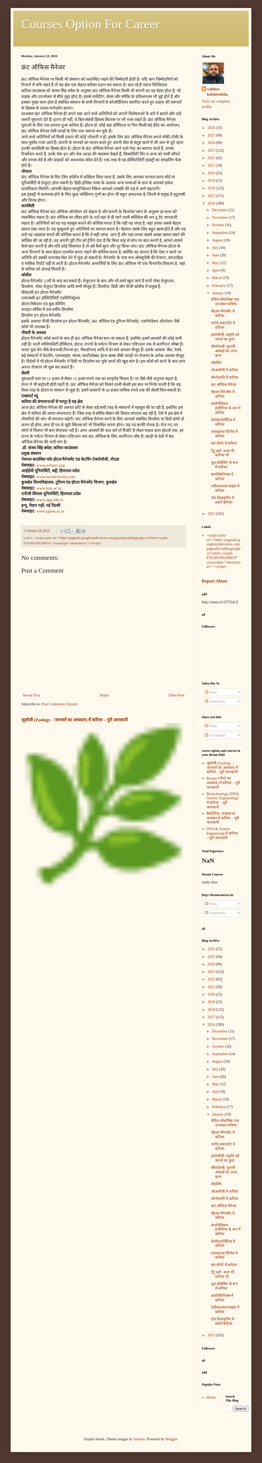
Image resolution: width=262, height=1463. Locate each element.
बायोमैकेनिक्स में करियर (222, 476)
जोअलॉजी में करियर (224, 370)
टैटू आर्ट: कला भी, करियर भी (223, 453)
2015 (212, 514)
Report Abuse (214, 581)
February (219, 286)
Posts (211, 692)
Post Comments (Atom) (59, 704)
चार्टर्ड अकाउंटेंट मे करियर (223, 325)
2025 (212, 135)
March (217, 278)
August (218, 240)
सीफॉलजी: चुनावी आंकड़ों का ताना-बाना (224, 351)
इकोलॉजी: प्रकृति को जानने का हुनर (225, 337)
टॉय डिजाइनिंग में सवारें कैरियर (222, 500)
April (216, 270)
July (215, 248)
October (218, 225)
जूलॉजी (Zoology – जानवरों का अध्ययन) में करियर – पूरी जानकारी (74, 719)
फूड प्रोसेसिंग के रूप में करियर (224, 465)
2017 (212, 196)
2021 (212, 165)
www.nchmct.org (51, 465)
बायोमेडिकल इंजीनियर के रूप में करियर (226, 408)
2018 (212, 188)
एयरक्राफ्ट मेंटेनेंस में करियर (224, 434)
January (218, 293)
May (216, 263)
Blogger (171, 1439)
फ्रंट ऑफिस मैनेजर (223, 385)
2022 (212, 158)
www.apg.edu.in (50, 499)
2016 (212, 203)
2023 (212, 150)
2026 (212, 128)
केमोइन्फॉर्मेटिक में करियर (223, 422)
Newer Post (31, 695)
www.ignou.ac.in (51, 511)
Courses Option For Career (90, 24)
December (220, 210)
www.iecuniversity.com (56, 476)
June (216, 255)
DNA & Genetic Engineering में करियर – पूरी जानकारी (222, 833)
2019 (212, 181)
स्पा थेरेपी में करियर (224, 443)
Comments (215, 701)
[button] (103, 517)
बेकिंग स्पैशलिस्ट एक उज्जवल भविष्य (225, 302)
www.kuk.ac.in (49, 488)
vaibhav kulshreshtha (217, 91)
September (220, 233)
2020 (212, 173)
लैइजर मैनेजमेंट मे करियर (223, 394)
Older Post (177, 695)
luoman (139, 1439)
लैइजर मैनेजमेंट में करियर (223, 313)
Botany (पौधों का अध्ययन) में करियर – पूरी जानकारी (223, 782)
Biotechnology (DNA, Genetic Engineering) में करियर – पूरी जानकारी (223, 800)
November (220, 218)
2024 (212, 143)
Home (104, 695)
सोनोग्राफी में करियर (224, 377)
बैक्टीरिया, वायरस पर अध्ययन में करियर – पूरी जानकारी (223, 818)
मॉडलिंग (216, 363)
